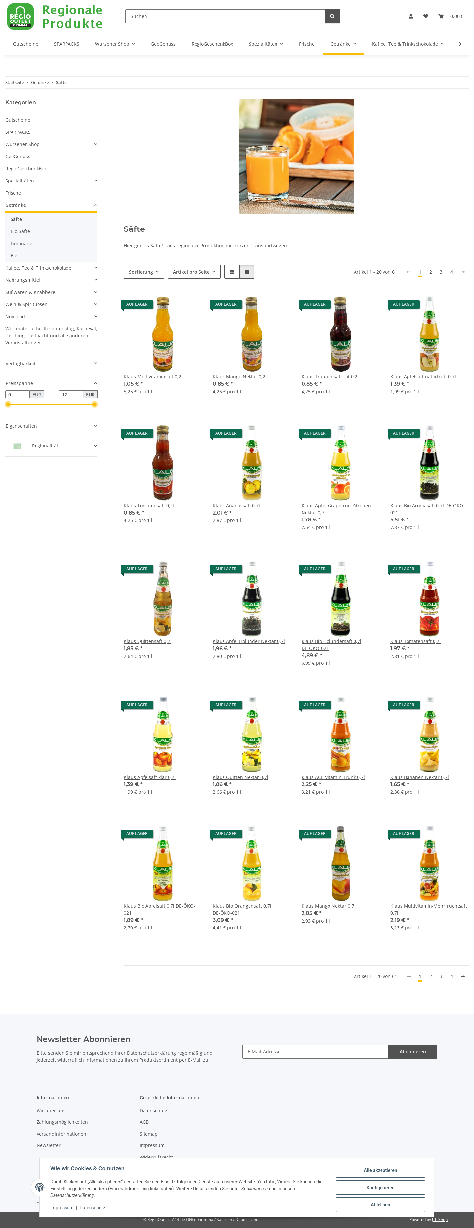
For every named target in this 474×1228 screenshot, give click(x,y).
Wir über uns (51, 1110)
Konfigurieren (380, 1187)
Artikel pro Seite (191, 272)
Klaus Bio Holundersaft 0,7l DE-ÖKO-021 (331, 644)
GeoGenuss (17, 156)
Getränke (15, 205)
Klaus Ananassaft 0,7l (236, 505)
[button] (411, 16)
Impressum (61, 1207)
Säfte (16, 219)
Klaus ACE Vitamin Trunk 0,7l (333, 777)
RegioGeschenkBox (26, 168)
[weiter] (463, 271)
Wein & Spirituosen (26, 304)
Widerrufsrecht (156, 1157)
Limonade (21, 243)
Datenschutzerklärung (151, 1053)
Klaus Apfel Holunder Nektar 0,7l (249, 641)
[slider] (8, 404)
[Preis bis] (71, 394)
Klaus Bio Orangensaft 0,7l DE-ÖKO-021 (242, 909)
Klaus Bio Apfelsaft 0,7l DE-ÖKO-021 (159, 909)
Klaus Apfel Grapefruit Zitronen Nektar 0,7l (336, 509)
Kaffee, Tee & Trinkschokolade (38, 268)
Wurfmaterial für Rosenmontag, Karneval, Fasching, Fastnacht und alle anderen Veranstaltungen (51, 335)
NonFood (15, 316)
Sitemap (149, 1134)
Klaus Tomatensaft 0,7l (415, 641)
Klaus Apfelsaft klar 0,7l (150, 777)
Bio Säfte (20, 231)
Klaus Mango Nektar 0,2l (240, 376)
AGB (144, 1122)
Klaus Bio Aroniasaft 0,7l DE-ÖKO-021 (427, 509)
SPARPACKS (18, 132)
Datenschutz (92, 1207)
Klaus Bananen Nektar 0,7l (419, 777)
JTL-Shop (440, 1219)
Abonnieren (413, 1051)
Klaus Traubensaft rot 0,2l (330, 376)
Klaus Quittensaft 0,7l (147, 641)
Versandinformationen (61, 1134)
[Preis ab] (17, 394)
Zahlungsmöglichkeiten (62, 1122)
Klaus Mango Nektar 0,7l (329, 906)
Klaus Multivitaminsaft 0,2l (153, 376)
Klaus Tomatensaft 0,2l (149, 505)
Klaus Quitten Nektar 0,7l (240, 777)
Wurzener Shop (22, 144)
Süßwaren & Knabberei (31, 292)
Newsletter (49, 1145)
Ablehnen (380, 1204)
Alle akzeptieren (380, 1170)
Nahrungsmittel (22, 280)
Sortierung (141, 272)
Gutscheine (17, 120)
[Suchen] (225, 16)
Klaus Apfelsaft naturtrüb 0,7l (423, 376)
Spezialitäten (19, 181)
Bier (15, 256)
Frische (13, 193)
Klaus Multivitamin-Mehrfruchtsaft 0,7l (428, 909)
